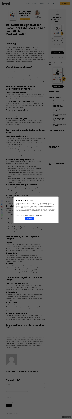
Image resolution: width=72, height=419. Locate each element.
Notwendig (19, 215)
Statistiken (25, 215)
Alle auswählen (30, 218)
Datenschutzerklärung (29, 212)
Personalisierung (38, 215)
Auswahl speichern (19, 217)
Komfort (31, 215)
